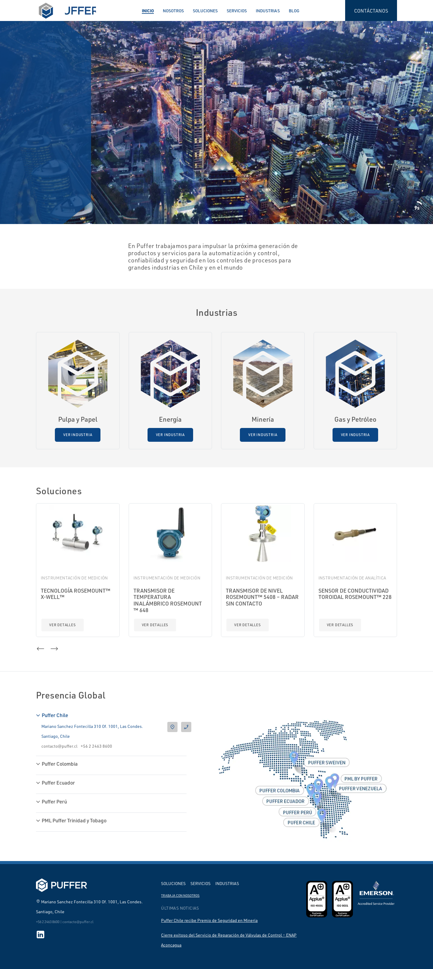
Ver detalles (62, 625)
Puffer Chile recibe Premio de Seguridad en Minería (209, 920)
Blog (294, 10)
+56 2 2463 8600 (96, 746)
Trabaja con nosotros (180, 895)
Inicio (148, 10)
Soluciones (205, 10)
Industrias (268, 10)
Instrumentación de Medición (74, 578)
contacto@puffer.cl (59, 746)
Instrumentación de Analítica (352, 578)
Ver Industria (77, 434)
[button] (40, 648)
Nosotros (173, 10)
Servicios (237, 10)
